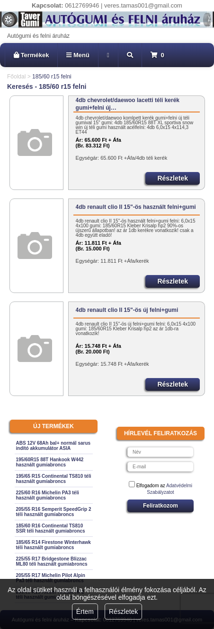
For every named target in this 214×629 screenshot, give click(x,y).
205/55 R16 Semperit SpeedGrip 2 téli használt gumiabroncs (53, 512)
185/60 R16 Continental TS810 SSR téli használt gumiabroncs (50, 528)
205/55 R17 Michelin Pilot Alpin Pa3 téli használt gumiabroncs (50, 578)
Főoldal (16, 76)
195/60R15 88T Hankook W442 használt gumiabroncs (50, 462)
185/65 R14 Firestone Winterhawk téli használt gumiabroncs (53, 545)
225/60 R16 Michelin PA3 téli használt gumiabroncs (47, 495)
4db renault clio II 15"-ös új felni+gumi (127, 310)
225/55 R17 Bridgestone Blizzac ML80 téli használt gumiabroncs (52, 561)
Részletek (123, 611)
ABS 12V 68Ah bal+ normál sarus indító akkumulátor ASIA (53, 445)
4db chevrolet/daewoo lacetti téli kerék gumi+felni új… (127, 104)
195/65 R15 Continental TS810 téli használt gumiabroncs (53, 479)
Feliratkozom (160, 505)
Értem (85, 611)
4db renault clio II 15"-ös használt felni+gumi (136, 207)
